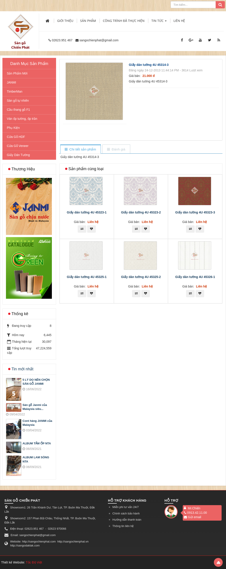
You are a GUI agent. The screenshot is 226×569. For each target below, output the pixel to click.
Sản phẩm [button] (88, 21)
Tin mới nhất (22, 369)
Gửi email (192, 517)
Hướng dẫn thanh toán (126, 519)
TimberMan (14, 91)
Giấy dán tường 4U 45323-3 (195, 212)
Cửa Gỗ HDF (16, 137)
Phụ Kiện (13, 127)
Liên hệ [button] (179, 21)
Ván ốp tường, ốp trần (22, 118)
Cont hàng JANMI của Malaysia (37, 423)
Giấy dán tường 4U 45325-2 (141, 277)
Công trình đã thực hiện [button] (124, 21)
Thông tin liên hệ (123, 526)
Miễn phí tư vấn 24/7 (125, 507)
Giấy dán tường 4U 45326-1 (195, 277)
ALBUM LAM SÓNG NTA (36, 459)
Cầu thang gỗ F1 (18, 109)
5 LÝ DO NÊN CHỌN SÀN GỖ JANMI (36, 382)
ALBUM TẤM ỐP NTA (37, 443)
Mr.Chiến (194, 508)
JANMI (11, 82)
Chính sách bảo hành (125, 513)
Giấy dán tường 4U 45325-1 (87, 277)
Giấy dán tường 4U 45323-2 (141, 212)
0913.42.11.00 (195, 512)
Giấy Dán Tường (18, 155)
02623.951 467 (62, 40)
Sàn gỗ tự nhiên (18, 100)
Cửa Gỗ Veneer (17, 146)
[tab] (80, 149)
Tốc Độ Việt (34, 562)
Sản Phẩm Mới (17, 73)
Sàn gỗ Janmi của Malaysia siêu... (35, 407)
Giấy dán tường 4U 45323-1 (87, 212)
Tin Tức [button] (159, 22)
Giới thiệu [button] (65, 21)
